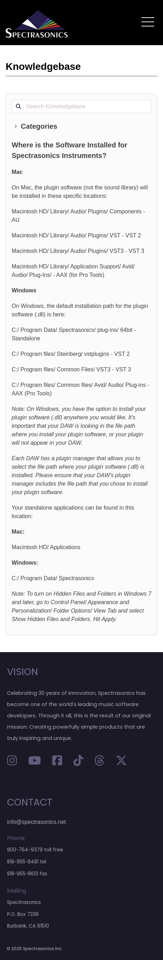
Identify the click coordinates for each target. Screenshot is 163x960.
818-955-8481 (22, 861)
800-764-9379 (25, 849)
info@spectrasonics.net (36, 822)
